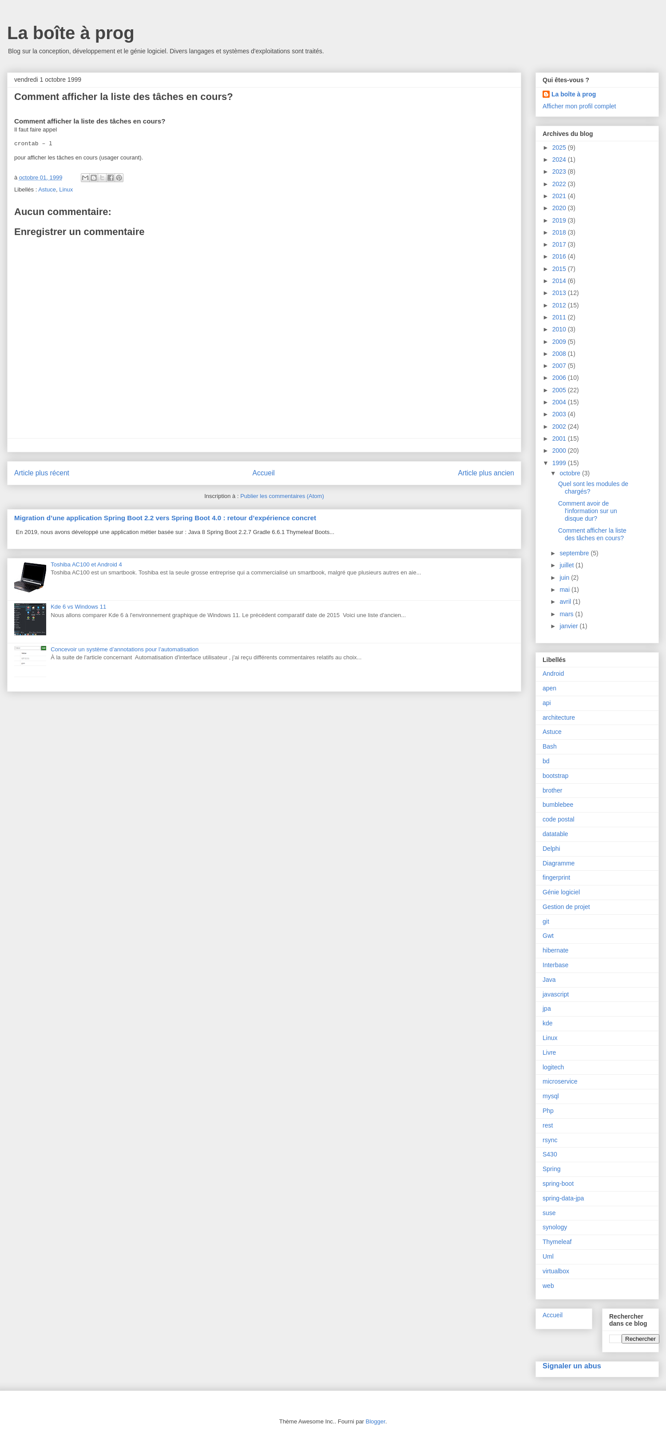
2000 (560, 450)
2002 (560, 426)
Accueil (264, 473)
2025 (560, 147)
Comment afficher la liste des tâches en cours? (592, 534)
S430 (550, 1154)
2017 (560, 244)
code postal (559, 819)
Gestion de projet (566, 906)
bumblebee (558, 804)
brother (552, 790)
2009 (560, 341)
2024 (560, 159)
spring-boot (558, 1183)
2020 (560, 207)
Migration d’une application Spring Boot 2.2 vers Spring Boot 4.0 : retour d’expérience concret (165, 518)
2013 (560, 292)
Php (548, 1110)
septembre (575, 553)
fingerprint (556, 877)
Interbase (555, 965)
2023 (560, 171)
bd (546, 761)
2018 (560, 232)
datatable (555, 833)
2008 (560, 353)
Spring (551, 1168)
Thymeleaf (557, 1241)
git (546, 921)
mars (567, 614)
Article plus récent (41, 473)
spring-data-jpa (563, 1198)
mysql (551, 1096)
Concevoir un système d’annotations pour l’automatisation (124, 649)
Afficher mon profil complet (579, 106)
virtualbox (556, 1271)
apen (549, 688)
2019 (560, 220)
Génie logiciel (561, 892)
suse (549, 1212)
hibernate (555, 950)
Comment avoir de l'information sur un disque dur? (587, 511)
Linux (66, 189)
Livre (549, 1052)
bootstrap (555, 775)
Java (549, 979)
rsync (550, 1140)
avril (566, 601)
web (548, 1285)
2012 (560, 305)
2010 (560, 329)
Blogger (375, 1421)
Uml (548, 1256)
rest (548, 1125)
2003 (560, 414)
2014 (560, 280)
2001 (560, 438)
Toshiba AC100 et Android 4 (86, 564)
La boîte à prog (71, 33)
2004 (560, 402)
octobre (570, 473)
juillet (567, 565)
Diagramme (559, 863)
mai (565, 589)
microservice (560, 1081)
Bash (550, 746)
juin (565, 577)
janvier (569, 626)
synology (555, 1227)
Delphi (551, 848)
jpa (547, 1008)
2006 (560, 377)
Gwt (548, 935)
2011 (560, 317)
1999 (560, 462)
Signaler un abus (572, 1366)
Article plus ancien (486, 473)
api (547, 702)
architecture (559, 717)
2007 (560, 365)
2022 (560, 183)
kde (548, 1023)
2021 (560, 195)
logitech (553, 1067)
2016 (560, 256)
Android (553, 673)
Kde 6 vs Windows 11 (78, 606)
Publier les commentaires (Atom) (282, 496)
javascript (556, 994)
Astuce (47, 189)
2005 (560, 390)
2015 (560, 268)
